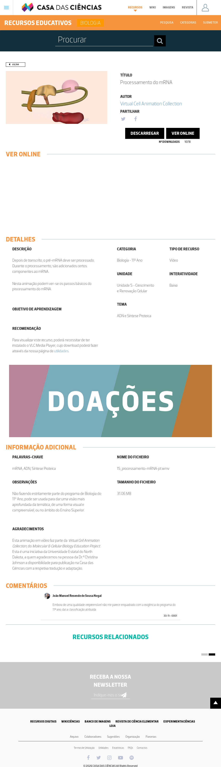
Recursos (135, 9)
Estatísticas (118, 747)
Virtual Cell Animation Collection (151, 103)
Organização (132, 736)
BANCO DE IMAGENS (98, 721)
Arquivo (74, 736)
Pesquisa (166, 22)
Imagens (169, 7)
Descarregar (145, 133)
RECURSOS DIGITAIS (43, 721)
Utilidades (103, 747)
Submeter (210, 22)
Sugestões (113, 736)
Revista (187, 7)
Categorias (188, 22)
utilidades (61, 351)
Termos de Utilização (84, 747)
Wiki (152, 7)
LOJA (112, 726)
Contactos (142, 747)
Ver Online (183, 133)
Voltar (15, 64)
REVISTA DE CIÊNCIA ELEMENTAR (137, 721)
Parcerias (151, 736)
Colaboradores (92, 736)
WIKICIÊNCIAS (70, 721)
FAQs (130, 747)
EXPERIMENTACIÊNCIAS (179, 721)
